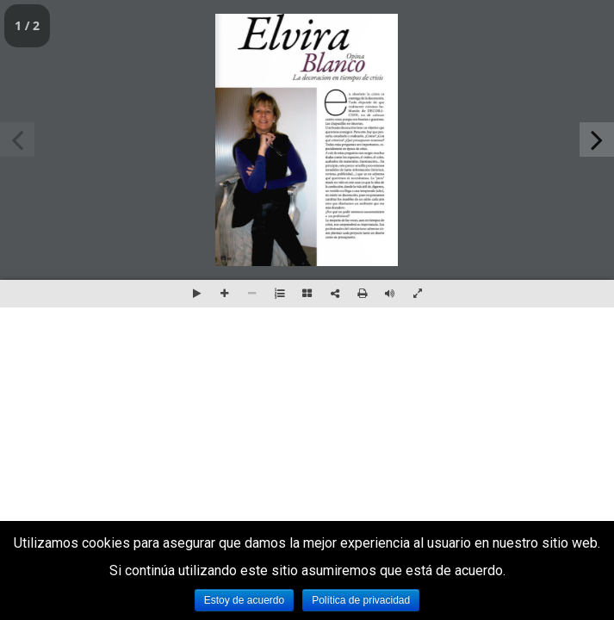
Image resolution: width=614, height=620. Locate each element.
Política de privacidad (361, 600)
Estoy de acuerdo (244, 600)
